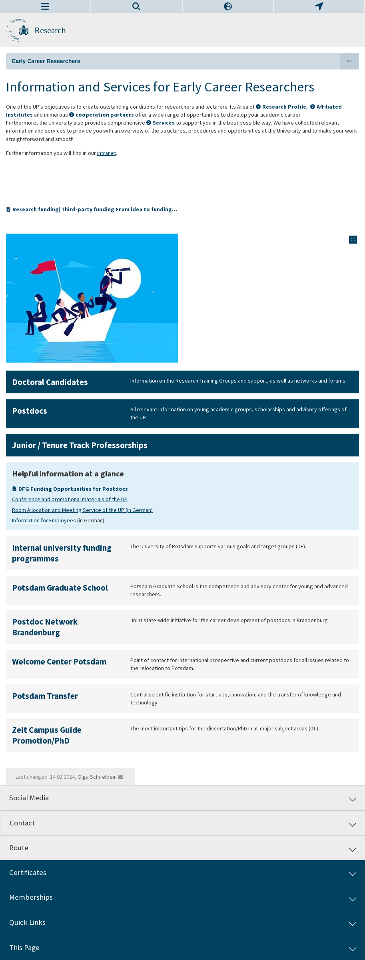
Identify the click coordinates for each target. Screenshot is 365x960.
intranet (106, 153)
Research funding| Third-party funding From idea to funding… (93, 209)
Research (50, 30)
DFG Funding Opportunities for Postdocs (73, 488)
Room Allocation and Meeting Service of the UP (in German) (82, 510)
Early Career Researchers (185, 61)
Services (164, 122)
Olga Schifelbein (97, 776)
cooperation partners (105, 114)
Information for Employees (44, 520)
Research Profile (284, 106)
